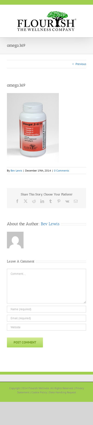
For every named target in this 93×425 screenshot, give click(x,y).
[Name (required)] (46, 309)
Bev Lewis (16, 170)
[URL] (46, 327)
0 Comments (61, 170)
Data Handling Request (62, 392)
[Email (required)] (46, 318)
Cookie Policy (39, 392)
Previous (80, 64)
